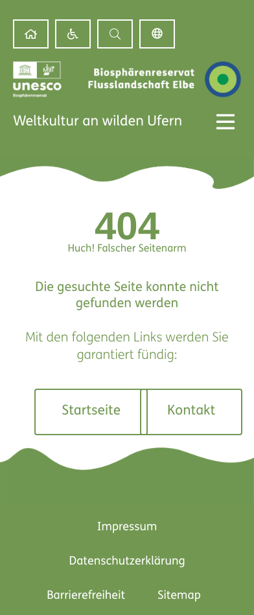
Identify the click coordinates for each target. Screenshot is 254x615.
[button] (115, 34)
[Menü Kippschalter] (225, 121)
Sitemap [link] (179, 596)
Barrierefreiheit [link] (86, 596)
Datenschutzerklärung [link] (127, 562)
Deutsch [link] (157, 34)
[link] (31, 34)
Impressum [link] (127, 527)
